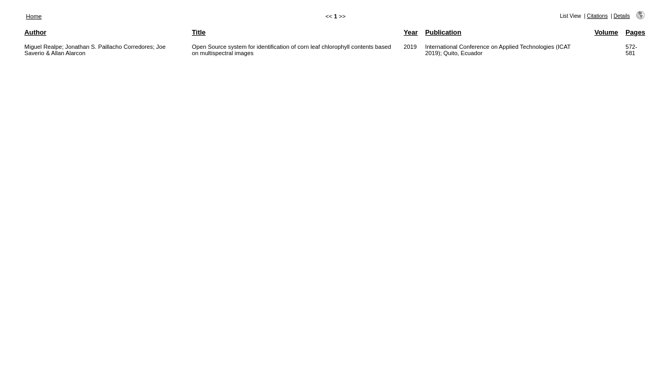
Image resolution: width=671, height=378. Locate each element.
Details (621, 16)
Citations (597, 16)
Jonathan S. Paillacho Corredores (109, 47)
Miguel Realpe (43, 47)
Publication (443, 32)
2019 (410, 47)
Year (411, 32)
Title (198, 32)
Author (36, 32)
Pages (635, 32)
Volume (606, 32)
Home (34, 16)
